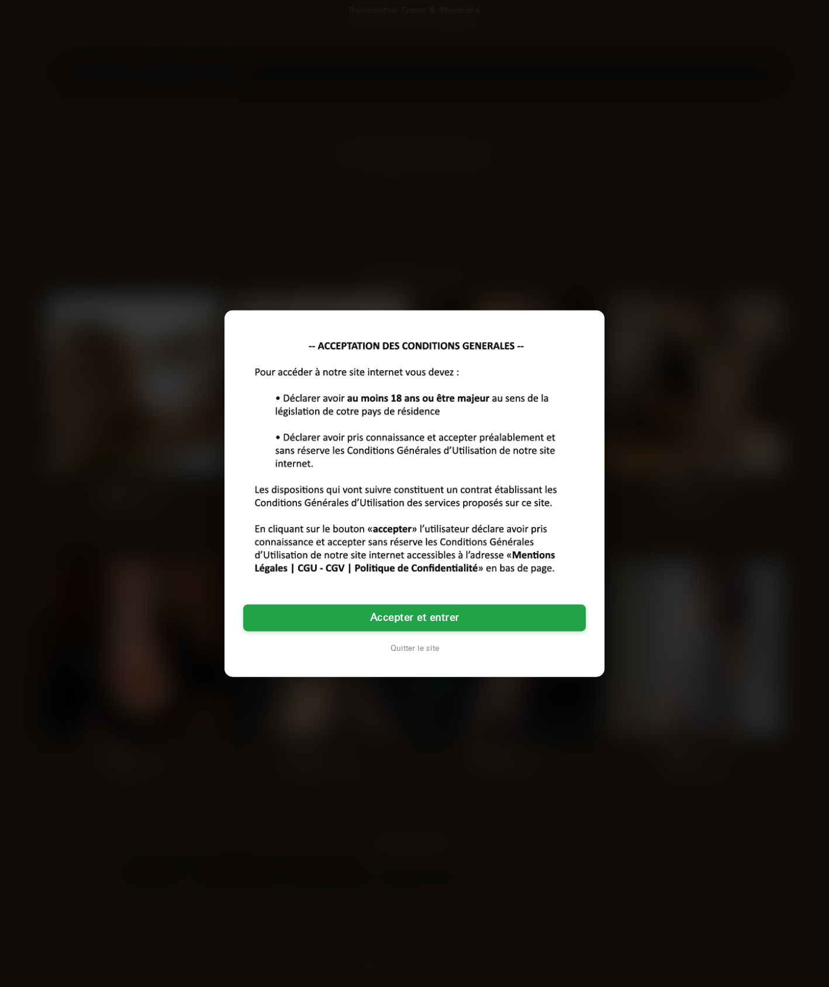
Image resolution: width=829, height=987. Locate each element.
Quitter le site (415, 648)
